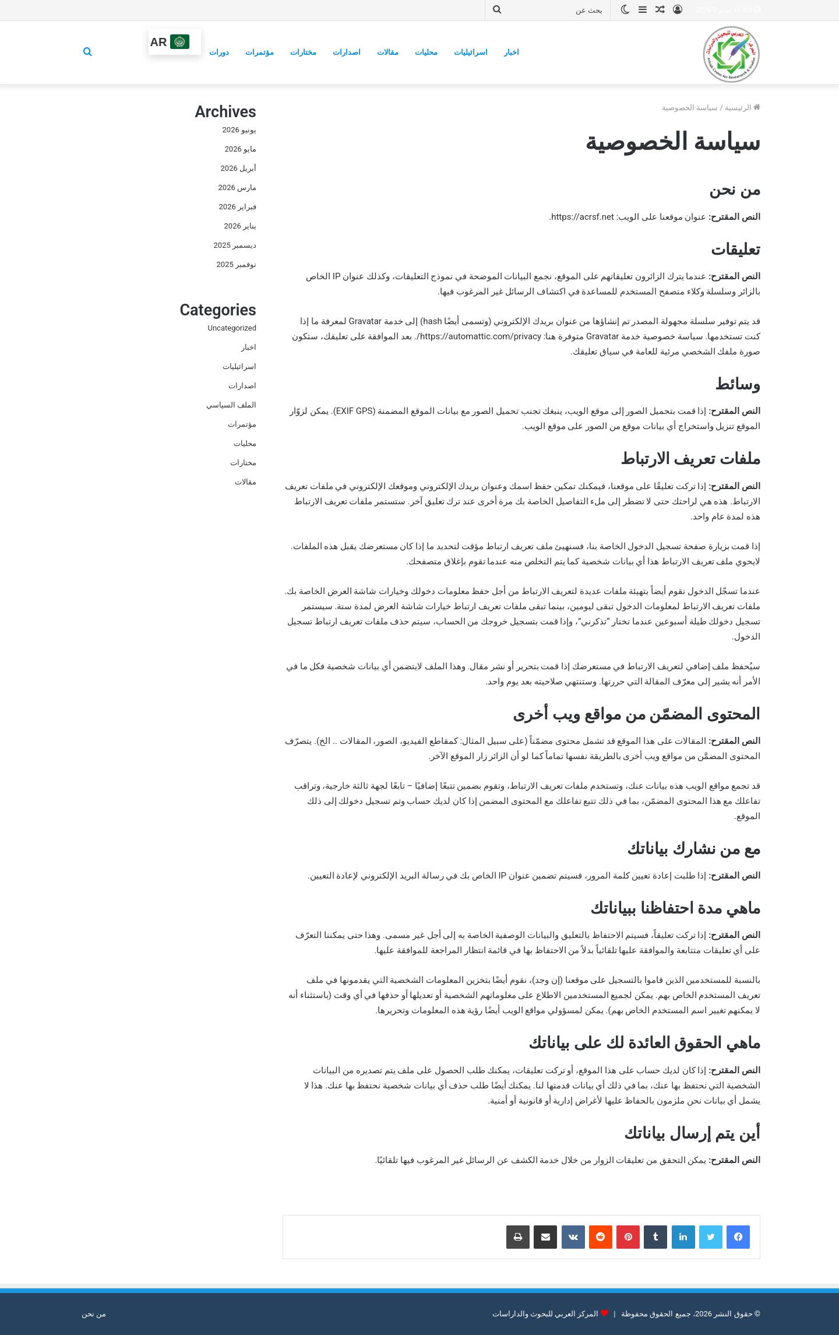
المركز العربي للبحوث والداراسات (545, 1313)
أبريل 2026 (238, 168)
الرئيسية (742, 107)
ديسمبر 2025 (235, 245)
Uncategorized (232, 328)
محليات (426, 52)
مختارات (303, 52)
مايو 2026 (240, 149)
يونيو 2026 (239, 129)
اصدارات (347, 52)
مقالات (388, 52)
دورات (219, 52)
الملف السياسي (231, 404)
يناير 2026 (240, 226)
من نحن (94, 1313)
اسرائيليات (471, 52)
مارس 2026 (237, 187)
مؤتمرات (259, 52)
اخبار (511, 52)
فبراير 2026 (237, 206)
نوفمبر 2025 (236, 264)
